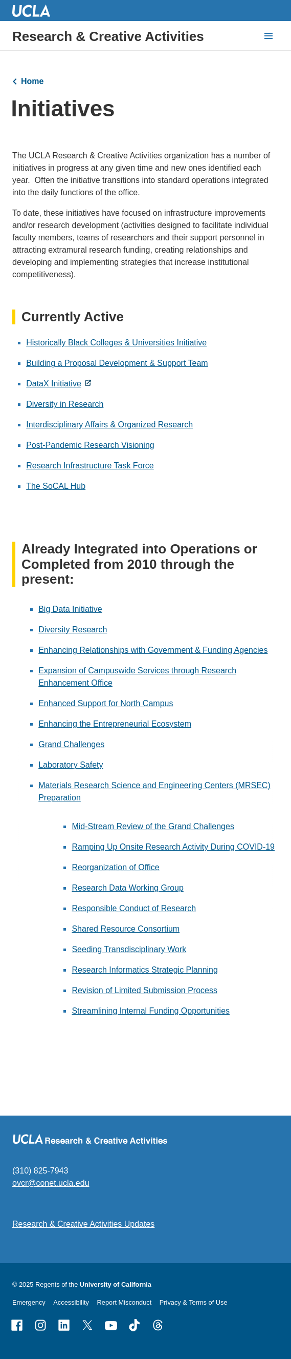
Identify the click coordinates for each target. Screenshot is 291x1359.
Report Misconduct (124, 1302)
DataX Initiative (53, 384)
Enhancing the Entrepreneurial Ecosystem (114, 723)
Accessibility (71, 1302)
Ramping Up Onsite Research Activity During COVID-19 (173, 846)
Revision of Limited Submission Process (144, 990)
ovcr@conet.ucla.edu (50, 1183)
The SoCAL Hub (55, 486)
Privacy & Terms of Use (194, 1302)
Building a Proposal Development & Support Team (117, 363)
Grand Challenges (71, 744)
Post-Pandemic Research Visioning (90, 445)
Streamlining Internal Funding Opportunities (151, 1010)
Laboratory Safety (70, 764)
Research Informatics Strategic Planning (144, 969)
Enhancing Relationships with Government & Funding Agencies (152, 650)
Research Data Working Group (127, 887)
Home (32, 81)
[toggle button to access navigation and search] (268, 36)
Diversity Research (72, 629)
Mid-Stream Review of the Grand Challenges (153, 826)
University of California (115, 1284)
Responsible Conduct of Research (134, 908)
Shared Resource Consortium (126, 928)
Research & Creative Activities (108, 36)
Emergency (29, 1302)
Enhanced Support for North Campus (105, 703)
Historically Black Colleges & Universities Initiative (116, 343)
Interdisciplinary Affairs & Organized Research (109, 425)
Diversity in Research (64, 404)
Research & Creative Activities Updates (83, 1224)
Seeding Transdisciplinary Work (129, 949)
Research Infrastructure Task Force (90, 466)
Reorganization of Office (115, 867)
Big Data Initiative (70, 609)
